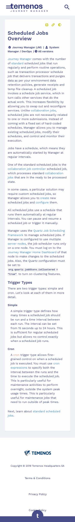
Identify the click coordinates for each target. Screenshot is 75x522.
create (44, 198)
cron (16, 354)
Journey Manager (19, 59)
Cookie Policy (37, 509)
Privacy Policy (38, 493)
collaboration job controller (27, 169)
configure (42, 202)
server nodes (17, 243)
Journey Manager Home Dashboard (32, 252)
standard (17, 63)
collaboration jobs (43, 110)
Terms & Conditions (37, 477)
